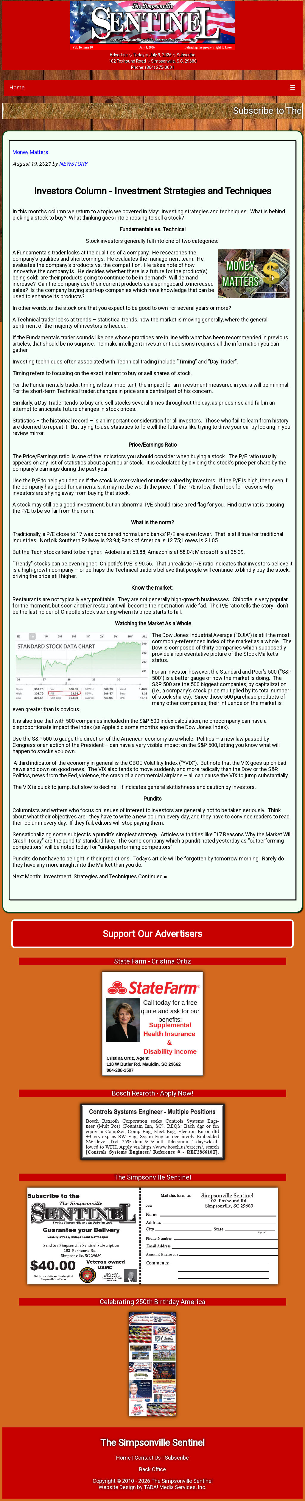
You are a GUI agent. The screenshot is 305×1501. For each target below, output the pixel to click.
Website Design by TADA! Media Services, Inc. (152, 1487)
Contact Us (148, 1458)
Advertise (119, 54)
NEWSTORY (73, 164)
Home (16, 87)
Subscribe (186, 54)
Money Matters (30, 152)
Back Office (152, 1469)
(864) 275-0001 (159, 67)
